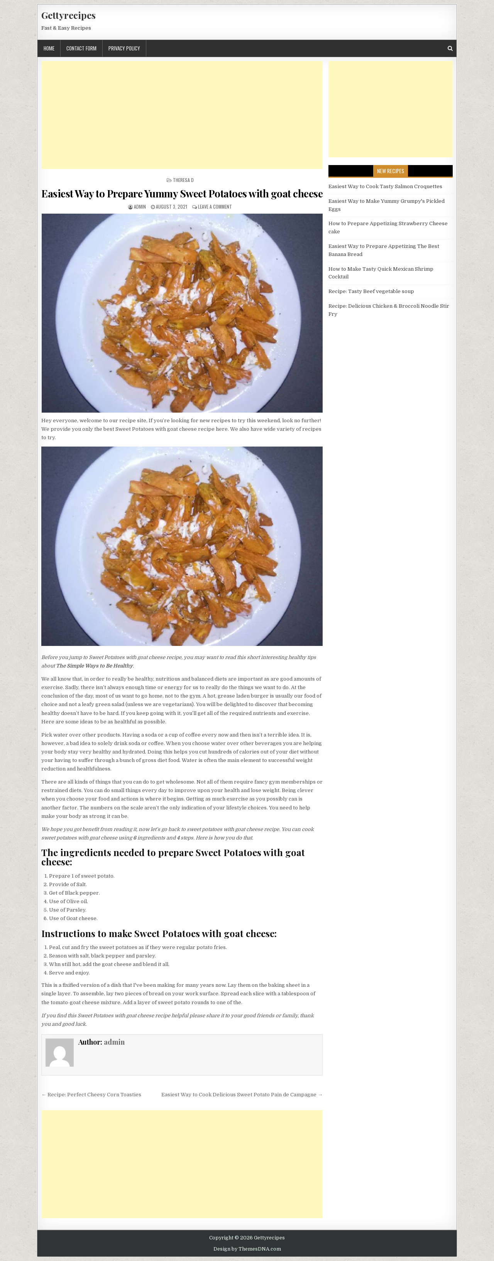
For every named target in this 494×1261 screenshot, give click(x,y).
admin (140, 206)
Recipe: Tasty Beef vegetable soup (371, 291)
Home (49, 48)
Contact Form (81, 48)
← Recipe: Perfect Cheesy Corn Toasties (91, 1094)
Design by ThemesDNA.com (247, 1249)
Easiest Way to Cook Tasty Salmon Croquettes (385, 186)
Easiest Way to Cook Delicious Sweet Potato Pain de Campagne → (242, 1094)
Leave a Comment (215, 206)
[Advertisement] (182, 115)
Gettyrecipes (68, 15)
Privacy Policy (124, 48)
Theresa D (183, 180)
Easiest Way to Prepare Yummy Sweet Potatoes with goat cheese (182, 193)
